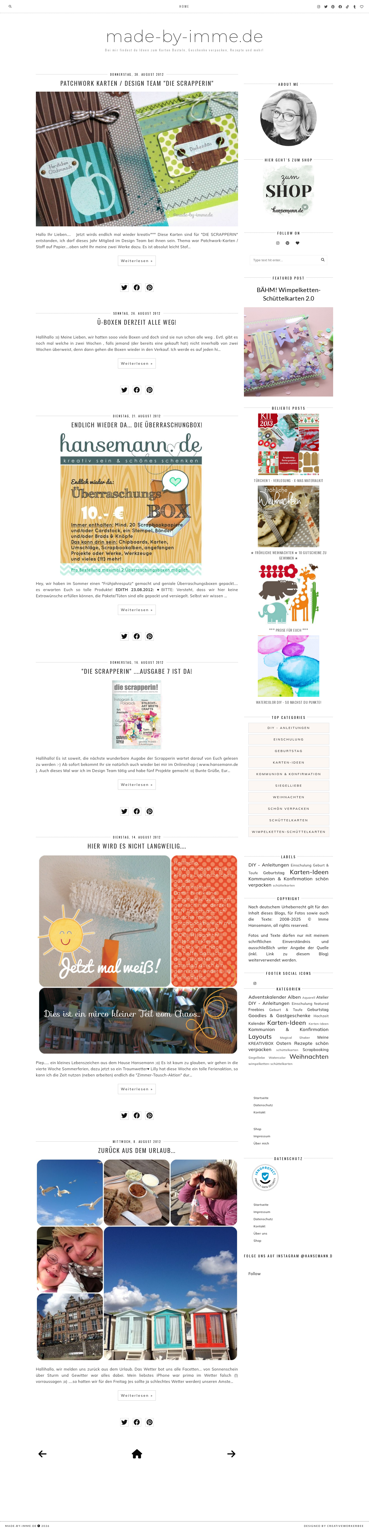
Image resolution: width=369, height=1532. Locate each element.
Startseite (261, 1098)
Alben (294, 997)
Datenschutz (263, 1105)
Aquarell (308, 997)
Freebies (256, 1009)
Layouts (260, 1036)
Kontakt (259, 1112)
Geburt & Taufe (285, 1009)
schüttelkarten (288, 820)
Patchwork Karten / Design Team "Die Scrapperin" (137, 83)
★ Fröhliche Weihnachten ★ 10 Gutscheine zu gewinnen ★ (289, 555)
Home (184, 6)
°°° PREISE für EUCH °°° (288, 630)
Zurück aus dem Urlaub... (137, 1150)
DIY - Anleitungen (289, 728)
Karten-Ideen (289, 762)
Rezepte (303, 1043)
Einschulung (289, 739)
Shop (257, 1129)
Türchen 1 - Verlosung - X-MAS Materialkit (288, 480)
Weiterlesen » (137, 260)
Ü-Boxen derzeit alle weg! (137, 321)
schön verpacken (289, 809)
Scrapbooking (316, 1049)
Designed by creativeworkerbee (334, 1525)
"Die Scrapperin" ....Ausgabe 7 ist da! (136, 671)
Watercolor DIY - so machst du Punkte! (288, 702)
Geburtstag (289, 751)
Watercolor (277, 1057)
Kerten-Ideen (319, 1024)
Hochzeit (321, 1016)
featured (321, 1003)
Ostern (283, 1043)
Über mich (261, 1143)
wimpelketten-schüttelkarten (289, 832)
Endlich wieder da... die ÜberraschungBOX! (137, 424)
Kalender (256, 1023)
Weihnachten (289, 797)
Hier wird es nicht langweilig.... (136, 845)
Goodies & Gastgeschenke (279, 1015)
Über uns (260, 1233)
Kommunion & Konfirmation (289, 774)
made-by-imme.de (184, 36)
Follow (254, 1273)
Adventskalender (267, 997)
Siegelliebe (288, 785)
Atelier (322, 997)
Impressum (261, 1136)
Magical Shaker (295, 1037)
